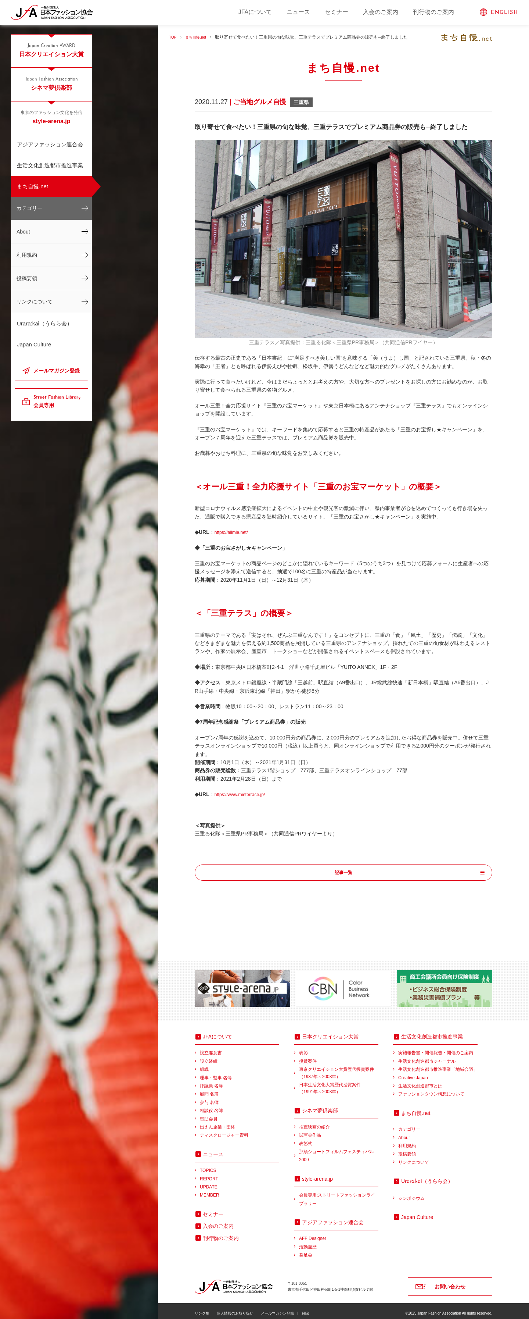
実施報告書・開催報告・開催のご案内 (435, 1048)
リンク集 (202, 1308)
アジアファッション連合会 (50, 144)
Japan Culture (34, 344)
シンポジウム (411, 1193)
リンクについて (35, 301)
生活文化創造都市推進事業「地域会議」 (438, 1064)
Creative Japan (413, 1073)
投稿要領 (27, 278)
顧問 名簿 (209, 1089)
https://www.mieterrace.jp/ (244, 794)
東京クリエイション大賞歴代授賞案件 (338, 1069)
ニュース (298, 12)
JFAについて (255, 12)
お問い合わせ (450, 1282)
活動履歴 (308, 1242)
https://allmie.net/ (234, 532)
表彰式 (305, 1138)
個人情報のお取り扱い (235, 1308)
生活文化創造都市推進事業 (50, 165)
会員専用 (57, 401)
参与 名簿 (209, 1097)
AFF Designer (312, 1233)
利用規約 (27, 255)
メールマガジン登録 (56, 371)
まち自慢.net (32, 186)
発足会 (305, 1250)
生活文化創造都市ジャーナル (427, 1056)
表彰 (303, 1048)
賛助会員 (208, 1114)
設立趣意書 (211, 1048)
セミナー (336, 12)
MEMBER (209, 1190)
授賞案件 (308, 1056)
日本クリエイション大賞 (51, 50)
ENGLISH (504, 12)
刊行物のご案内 (433, 12)
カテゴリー (29, 208)
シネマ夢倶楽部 (51, 83)
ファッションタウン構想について (431, 1089)
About (23, 232)
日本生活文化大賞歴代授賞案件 (338, 1084)
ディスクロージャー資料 (224, 1130)
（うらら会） (427, 1176)
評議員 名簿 (211, 1081)
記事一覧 (343, 873)
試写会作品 (310, 1130)
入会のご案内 (380, 12)
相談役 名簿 (211, 1105)
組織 (204, 1064)
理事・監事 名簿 (216, 1073)
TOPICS (208, 1165)
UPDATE (208, 1182)
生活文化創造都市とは (420, 1081)
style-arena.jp (51, 117)
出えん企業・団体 (217, 1122)
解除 (305, 1308)
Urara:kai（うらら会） (44, 323)
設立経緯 (208, 1056)
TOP (173, 37)
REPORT (209, 1174)
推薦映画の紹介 (314, 1122)
